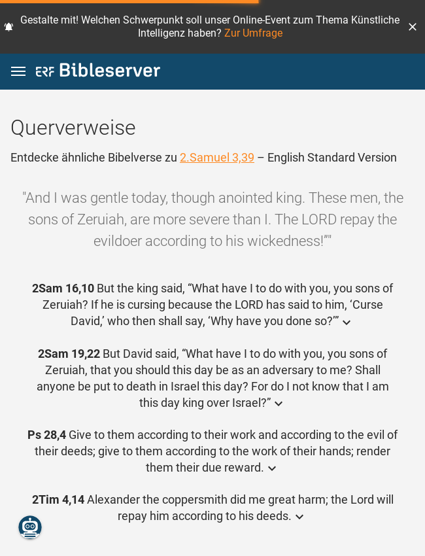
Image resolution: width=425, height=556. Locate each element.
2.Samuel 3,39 (217, 157)
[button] (412, 26)
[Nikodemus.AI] (30, 527)
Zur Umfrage (253, 33)
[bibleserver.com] (98, 72)
